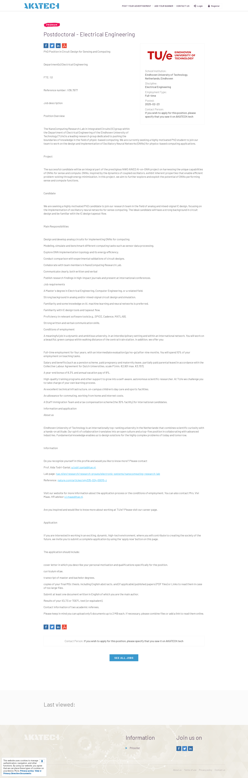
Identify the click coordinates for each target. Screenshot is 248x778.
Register (215, 6)
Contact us (182, 6)
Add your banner (163, 6)
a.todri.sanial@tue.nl (83, 467)
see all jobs (123, 657)
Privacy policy (205, 770)
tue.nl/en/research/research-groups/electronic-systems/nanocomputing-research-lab (108, 473)
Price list (134, 748)
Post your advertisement (136, 6)
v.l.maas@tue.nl (73, 496)
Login (200, 6)
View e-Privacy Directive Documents (22, 772)
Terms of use (190, 770)
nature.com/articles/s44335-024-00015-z (82, 480)
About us (177, 770)
